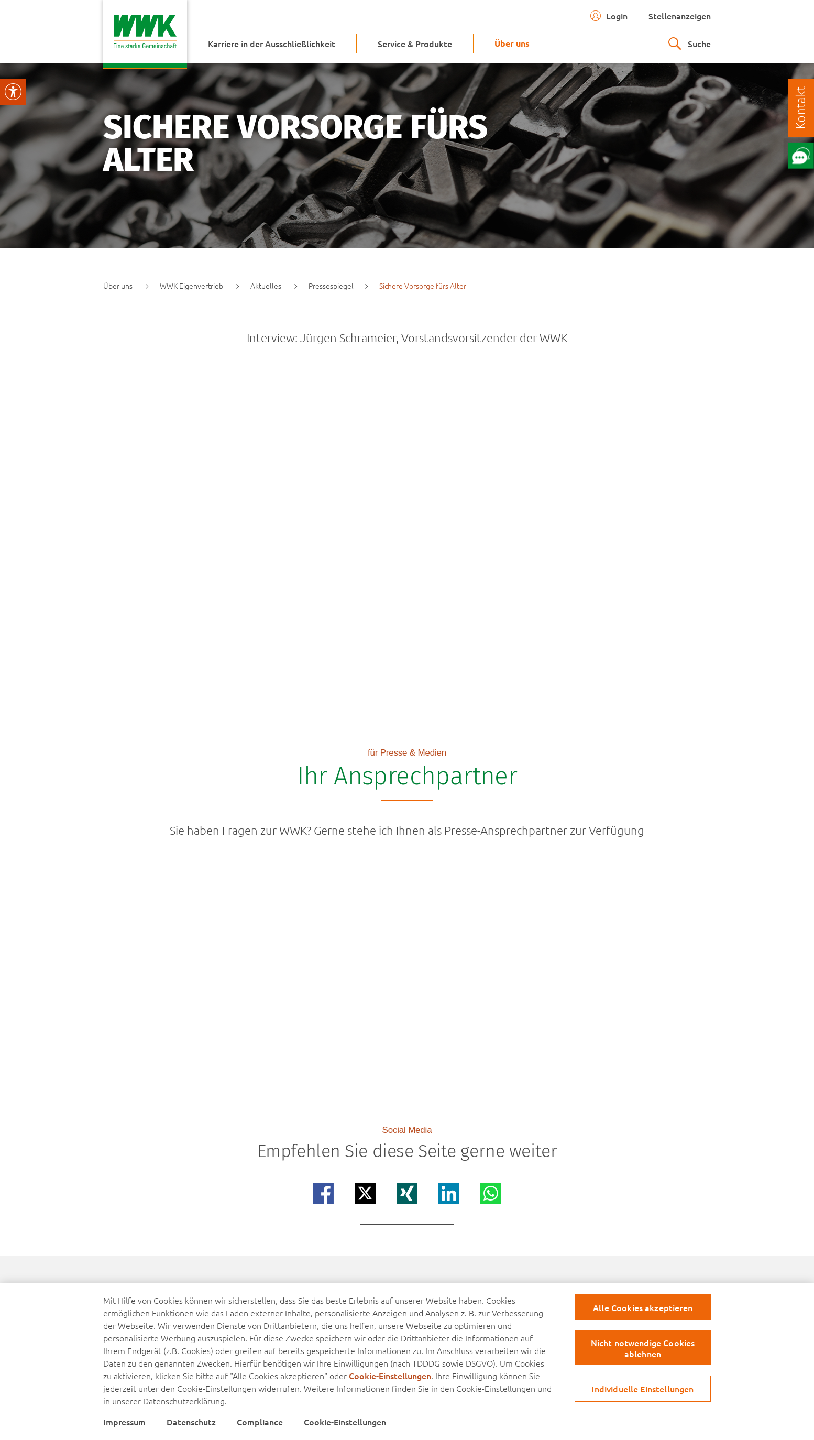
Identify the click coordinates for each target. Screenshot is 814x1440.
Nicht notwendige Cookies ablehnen (643, 1348)
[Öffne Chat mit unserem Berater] (800, 155)
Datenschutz (191, 1421)
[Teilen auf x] (365, 1193)
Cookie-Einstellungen (390, 1375)
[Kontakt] (801, 108)
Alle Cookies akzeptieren (642, 1307)
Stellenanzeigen (679, 15)
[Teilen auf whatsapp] (490, 1193)
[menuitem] (271, 43)
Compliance (260, 1421)
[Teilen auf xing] (407, 1193)
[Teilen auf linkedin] (448, 1193)
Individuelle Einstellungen (642, 1388)
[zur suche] (689, 43)
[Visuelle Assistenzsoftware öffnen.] (13, 92)
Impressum (124, 1421)
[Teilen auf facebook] (323, 1193)
